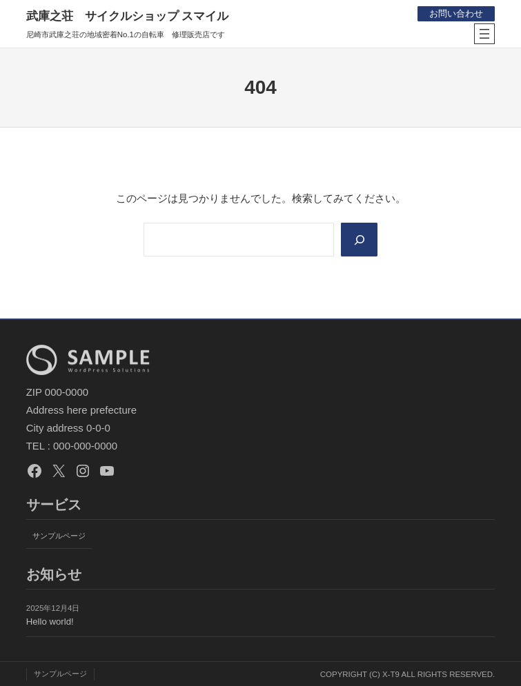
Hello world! (50, 621)
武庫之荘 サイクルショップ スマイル (127, 16)
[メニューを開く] (484, 33)
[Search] (359, 239)
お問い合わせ (456, 13)
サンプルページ (59, 536)
